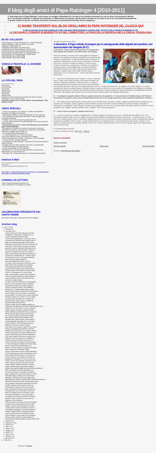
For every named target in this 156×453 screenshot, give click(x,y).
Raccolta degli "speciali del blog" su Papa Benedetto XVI (20, 52)
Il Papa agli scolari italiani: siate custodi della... (19, 267)
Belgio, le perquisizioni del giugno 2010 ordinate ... (20, 242)
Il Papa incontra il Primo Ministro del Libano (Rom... (20, 270)
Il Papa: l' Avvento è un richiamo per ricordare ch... (20, 357)
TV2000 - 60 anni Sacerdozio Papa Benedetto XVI (19, 120)
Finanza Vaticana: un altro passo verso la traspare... (20, 415)
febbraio (8, 436)
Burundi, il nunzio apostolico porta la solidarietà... (20, 284)
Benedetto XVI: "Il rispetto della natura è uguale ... (20, 289)
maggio (8, 430)
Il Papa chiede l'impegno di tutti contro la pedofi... (20, 387)
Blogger (29, 446)
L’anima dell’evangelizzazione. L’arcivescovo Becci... (21, 238)
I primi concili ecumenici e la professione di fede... (20, 413)
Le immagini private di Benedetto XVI (15, 133)
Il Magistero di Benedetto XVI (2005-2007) (16, 47)
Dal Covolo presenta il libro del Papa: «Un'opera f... (20, 250)
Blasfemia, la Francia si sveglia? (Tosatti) (17, 325)
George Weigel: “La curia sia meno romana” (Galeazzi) (21, 295)
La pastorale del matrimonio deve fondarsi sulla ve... (21, 240)
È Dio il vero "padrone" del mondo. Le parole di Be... (21, 336)
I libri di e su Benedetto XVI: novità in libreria (18, 272)
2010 (6, 440)
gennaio (8, 438)
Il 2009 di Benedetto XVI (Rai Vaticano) (16, 146)
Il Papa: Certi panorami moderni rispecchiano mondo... (21, 353)
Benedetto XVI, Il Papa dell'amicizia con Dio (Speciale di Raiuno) (24, 153)
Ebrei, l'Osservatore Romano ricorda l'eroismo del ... (21, 389)
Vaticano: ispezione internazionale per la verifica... (20, 406)
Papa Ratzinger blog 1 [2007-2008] (13, 57)
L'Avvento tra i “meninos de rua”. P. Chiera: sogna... (20, 255)
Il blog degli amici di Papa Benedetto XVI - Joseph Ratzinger (22, 42)
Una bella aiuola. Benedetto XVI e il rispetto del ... (20, 299)
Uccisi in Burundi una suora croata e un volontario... (20, 293)
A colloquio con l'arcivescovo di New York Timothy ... (21, 396)
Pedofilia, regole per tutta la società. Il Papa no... (19, 385)
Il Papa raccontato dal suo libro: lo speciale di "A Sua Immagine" (23, 138)
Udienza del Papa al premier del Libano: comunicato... (21, 312)
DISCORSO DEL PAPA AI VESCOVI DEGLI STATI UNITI (22, 419)
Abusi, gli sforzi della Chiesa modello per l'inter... (19, 317)
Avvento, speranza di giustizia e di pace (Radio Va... (20, 276)
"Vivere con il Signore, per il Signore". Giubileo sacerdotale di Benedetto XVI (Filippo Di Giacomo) (22, 112)
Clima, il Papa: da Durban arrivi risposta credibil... (20, 362)
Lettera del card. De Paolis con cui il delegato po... (20, 338)
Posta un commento (60, 142)
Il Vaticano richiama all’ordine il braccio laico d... (19, 340)
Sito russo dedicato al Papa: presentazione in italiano (20, 136)
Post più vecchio (148, 146)
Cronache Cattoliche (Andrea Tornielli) (16, 237)
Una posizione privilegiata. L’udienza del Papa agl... (20, 409)
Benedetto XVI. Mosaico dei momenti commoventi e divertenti (23, 128)
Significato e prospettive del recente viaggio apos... (20, 377)
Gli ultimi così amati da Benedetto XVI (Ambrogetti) (20, 282)
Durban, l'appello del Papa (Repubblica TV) (18, 345)
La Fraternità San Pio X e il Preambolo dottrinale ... (20, 257)
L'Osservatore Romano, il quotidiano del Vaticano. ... (21, 372)
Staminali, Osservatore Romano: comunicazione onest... (22, 381)
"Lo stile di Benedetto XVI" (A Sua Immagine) (18, 135)
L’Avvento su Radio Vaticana (13, 280)
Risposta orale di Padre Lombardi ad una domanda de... (22, 291)
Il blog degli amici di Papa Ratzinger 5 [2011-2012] (18, 49)
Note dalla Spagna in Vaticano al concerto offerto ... (20, 376)
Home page (104, 146)
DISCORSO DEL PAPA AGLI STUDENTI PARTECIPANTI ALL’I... (24, 306)
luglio (7, 426)
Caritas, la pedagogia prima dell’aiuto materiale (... (20, 329)
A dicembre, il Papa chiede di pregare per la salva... (20, 246)
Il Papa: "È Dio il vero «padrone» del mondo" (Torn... (21, 361)
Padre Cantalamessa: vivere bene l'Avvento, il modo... (21, 374)
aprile (7, 432)
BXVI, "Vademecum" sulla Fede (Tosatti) (17, 349)
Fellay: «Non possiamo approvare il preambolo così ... (21, 253)
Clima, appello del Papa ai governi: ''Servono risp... (20, 355)
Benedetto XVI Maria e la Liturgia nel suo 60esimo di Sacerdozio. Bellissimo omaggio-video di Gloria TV (24, 130)
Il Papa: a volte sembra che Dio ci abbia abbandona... (21, 351)
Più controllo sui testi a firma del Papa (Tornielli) (19, 315)
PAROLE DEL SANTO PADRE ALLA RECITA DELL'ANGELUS (24, 368)
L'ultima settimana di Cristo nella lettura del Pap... (20, 233)
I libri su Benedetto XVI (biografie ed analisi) (16, 185)
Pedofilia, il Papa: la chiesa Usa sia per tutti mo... (19, 398)
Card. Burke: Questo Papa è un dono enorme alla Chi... (21, 244)
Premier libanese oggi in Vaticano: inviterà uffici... (20, 314)
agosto (8, 424)
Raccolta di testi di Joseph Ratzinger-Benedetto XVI (19, 51)
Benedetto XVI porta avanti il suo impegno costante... (21, 330)
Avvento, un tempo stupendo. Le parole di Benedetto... (21, 347)
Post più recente (60, 146)
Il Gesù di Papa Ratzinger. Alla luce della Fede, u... (20, 268)
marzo (8, 434)
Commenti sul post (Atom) (70, 151)
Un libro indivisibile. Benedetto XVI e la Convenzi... (20, 321)
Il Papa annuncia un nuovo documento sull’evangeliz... (21, 402)
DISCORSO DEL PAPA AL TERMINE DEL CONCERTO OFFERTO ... (26, 379)
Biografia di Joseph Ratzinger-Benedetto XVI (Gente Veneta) (22, 97)
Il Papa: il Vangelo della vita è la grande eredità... (19, 411)
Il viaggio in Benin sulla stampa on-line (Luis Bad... (20, 404)
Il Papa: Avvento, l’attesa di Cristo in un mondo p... (20, 364)
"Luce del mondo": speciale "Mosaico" (14, 140)
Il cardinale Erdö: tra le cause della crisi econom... (20, 391)
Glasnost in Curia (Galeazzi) (13, 400)
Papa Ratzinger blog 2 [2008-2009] (13, 56)
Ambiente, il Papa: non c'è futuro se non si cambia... (20, 297)
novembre (9, 231)
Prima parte (5, 85)
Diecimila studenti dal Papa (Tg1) (15, 302)
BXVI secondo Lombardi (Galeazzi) (15, 259)
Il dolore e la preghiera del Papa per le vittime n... (20, 252)
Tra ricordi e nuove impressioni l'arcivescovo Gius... (20, 263)
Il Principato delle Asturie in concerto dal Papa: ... (20, 394)
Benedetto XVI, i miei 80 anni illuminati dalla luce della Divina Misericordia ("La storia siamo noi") (22, 150)
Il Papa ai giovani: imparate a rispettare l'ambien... (20, 310)
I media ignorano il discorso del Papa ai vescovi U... (20, 407)
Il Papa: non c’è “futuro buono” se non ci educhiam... (21, 308)
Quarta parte (6, 90)
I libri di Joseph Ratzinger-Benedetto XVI (15, 183)
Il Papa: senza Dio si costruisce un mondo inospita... (21, 342)
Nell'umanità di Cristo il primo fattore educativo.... (20, 285)
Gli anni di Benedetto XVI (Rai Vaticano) (16, 148)
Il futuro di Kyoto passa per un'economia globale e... (20, 334)
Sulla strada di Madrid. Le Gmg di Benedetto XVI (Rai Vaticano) (24, 115)
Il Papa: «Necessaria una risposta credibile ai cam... (20, 332)
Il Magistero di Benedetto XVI (11, 46)
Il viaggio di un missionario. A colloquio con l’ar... (19, 235)
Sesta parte (5, 93)
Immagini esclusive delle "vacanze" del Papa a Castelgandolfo (23, 145)
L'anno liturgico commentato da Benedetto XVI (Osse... (21, 383)
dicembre (9, 229)
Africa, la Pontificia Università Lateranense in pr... (20, 370)
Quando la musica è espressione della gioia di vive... (21, 248)
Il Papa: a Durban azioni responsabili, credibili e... (20, 366)
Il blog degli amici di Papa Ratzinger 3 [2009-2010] (18, 54)
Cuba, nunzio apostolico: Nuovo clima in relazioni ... (20, 274)
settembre (9, 423)
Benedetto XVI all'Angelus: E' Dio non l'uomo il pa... (20, 359)
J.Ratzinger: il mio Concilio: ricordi (13, 98)
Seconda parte (6, 87)
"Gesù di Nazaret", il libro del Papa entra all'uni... (19, 323)
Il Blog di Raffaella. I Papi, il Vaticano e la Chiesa (18, 44)
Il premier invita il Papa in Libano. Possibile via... (19, 300)
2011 (6, 227)
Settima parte (6, 95)
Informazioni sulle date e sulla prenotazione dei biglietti (20, 218)
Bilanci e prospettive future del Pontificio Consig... (20, 392)
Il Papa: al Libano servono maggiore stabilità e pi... (20, 304)
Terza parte (5, 88)
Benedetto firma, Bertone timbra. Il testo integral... (20, 319)
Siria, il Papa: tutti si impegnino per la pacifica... (19, 265)
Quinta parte (6, 92)
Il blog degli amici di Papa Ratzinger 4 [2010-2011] (66, 10)
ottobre (8, 421)
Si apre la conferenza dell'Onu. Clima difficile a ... (20, 287)
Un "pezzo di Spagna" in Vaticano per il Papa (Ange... (21, 344)
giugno (8, 428)
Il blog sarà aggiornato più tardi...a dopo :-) (18, 261)
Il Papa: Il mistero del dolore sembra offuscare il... (20, 417)
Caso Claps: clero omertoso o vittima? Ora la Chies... (21, 327)
